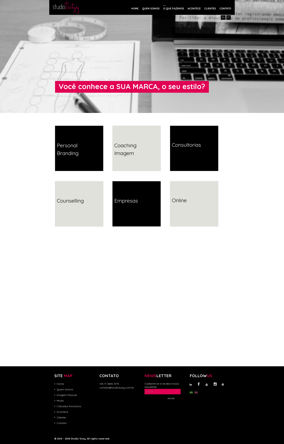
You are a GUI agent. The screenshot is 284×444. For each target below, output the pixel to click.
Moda (60, 400)
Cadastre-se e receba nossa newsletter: (162, 385)
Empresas (126, 200)
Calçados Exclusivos (69, 406)
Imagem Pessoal (67, 395)
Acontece (62, 411)
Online (179, 200)
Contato (62, 423)
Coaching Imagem (125, 149)
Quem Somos (65, 389)
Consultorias (186, 144)
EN (223, 17)
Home (60, 383)
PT (228, 17)
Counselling (70, 200)
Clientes (61, 417)
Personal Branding (68, 149)
